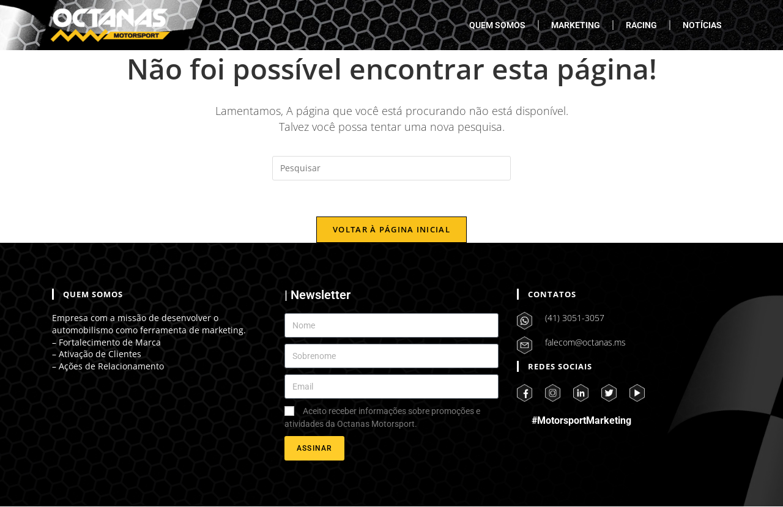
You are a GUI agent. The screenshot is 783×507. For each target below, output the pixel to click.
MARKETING (575, 25)
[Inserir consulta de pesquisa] (391, 168)
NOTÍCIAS (702, 25)
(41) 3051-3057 (574, 318)
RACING (641, 25)
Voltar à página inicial (391, 229)
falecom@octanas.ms (585, 343)
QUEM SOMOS (497, 25)
